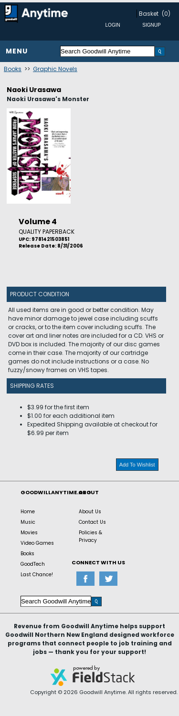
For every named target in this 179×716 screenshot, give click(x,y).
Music (28, 522)
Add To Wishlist (137, 464)
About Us (90, 511)
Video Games (37, 543)
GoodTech (33, 564)
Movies (29, 532)
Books (12, 69)
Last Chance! (37, 574)
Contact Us (92, 522)
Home (28, 511)
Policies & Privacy (90, 536)
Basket (148, 14)
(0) (166, 14)
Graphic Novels (55, 69)
